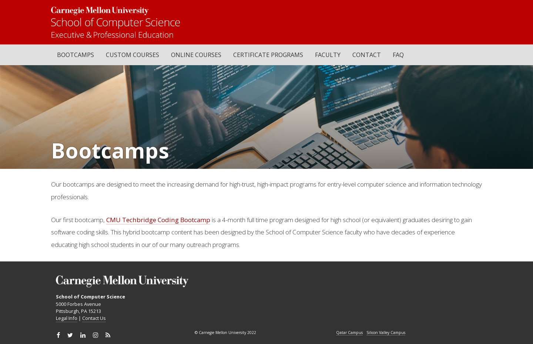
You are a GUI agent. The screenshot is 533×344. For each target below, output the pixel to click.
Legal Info (66, 318)
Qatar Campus (349, 333)
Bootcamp (195, 220)
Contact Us (94, 318)
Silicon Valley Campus (385, 333)
